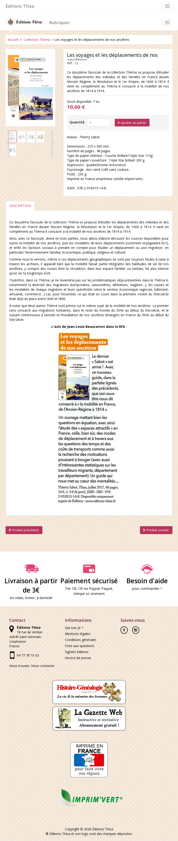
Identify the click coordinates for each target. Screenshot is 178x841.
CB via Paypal (88, 588)
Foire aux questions (79, 646)
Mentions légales (77, 634)
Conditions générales (80, 640)
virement (97, 593)
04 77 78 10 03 (28, 655)
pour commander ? (147, 588)
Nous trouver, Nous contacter (31, 666)
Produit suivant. (156, 530)
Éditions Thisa (20, 6)
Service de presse (78, 658)
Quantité (77, 122)
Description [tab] (20, 206)
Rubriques (59, 22)
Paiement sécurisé (89, 574)
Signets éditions (77, 652)
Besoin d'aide (147, 574)
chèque (79, 593)
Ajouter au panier (132, 122)
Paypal (106, 588)
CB (74, 588)
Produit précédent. (24, 530)
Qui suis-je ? (74, 628)
